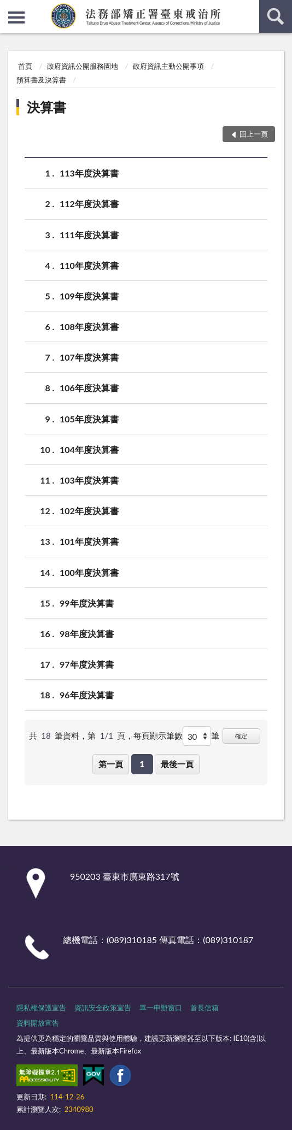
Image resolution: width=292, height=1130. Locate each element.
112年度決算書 (89, 203)
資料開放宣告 (37, 1023)
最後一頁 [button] (177, 764)
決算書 (46, 107)
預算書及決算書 (41, 79)
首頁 (25, 66)
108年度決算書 (89, 326)
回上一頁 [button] (254, 134)
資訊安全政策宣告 (102, 1007)
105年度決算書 (89, 419)
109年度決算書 (89, 296)
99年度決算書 (87, 603)
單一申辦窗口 (160, 1007)
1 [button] (141, 764)
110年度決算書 (89, 265)
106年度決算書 (89, 387)
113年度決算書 (89, 173)
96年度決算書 (87, 694)
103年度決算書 (89, 480)
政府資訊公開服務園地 (82, 66)
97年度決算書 (87, 664)
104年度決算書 (89, 449)
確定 (241, 735)
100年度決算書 (89, 572)
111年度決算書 (89, 234)
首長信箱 (204, 1007)
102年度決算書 (89, 510)
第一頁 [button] (110, 764)
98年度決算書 (87, 633)
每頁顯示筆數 (158, 735)
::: (8, 8)
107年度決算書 (89, 357)
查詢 (275, 16)
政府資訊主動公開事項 (168, 66)
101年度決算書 (89, 541)
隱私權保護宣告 (41, 1007)
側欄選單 (16, 17)
